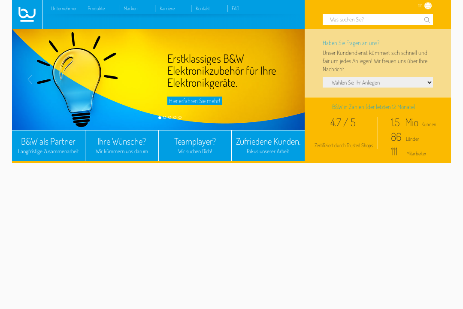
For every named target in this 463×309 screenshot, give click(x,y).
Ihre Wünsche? (121, 145)
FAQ (235, 8)
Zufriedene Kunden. (268, 145)
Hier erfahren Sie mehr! (194, 100)
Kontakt (203, 8)
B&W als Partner (48, 145)
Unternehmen (64, 8)
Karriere (167, 8)
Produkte (96, 8)
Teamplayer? (195, 145)
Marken (131, 8)
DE (420, 5)
